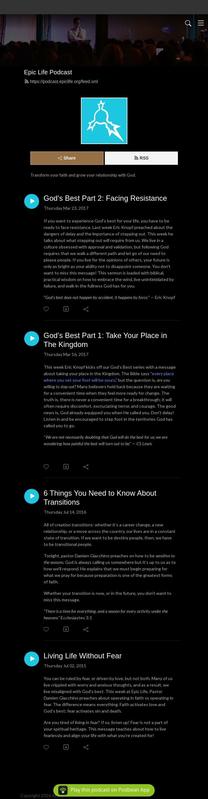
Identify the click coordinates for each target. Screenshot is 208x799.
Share (67, 158)
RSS (141, 158)
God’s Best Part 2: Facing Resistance (105, 198)
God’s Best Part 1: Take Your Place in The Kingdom (105, 340)
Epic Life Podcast (48, 72)
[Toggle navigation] (201, 23)
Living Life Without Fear (83, 656)
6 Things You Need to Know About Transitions (100, 497)
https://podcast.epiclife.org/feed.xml (61, 81)
